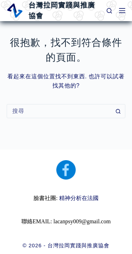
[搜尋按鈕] (118, 111)
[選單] (122, 10)
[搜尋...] (59, 111)
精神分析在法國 (79, 198)
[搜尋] (109, 10)
